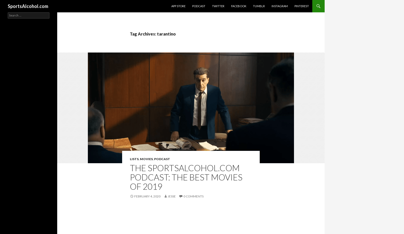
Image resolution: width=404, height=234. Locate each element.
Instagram (280, 6)
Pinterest (301, 6)
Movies (146, 159)
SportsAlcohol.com (28, 6)
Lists (134, 159)
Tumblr (259, 6)
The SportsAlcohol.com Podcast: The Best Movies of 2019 (186, 177)
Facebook (238, 6)
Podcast (198, 6)
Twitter (218, 6)
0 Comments (193, 196)
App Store (178, 6)
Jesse (172, 196)
